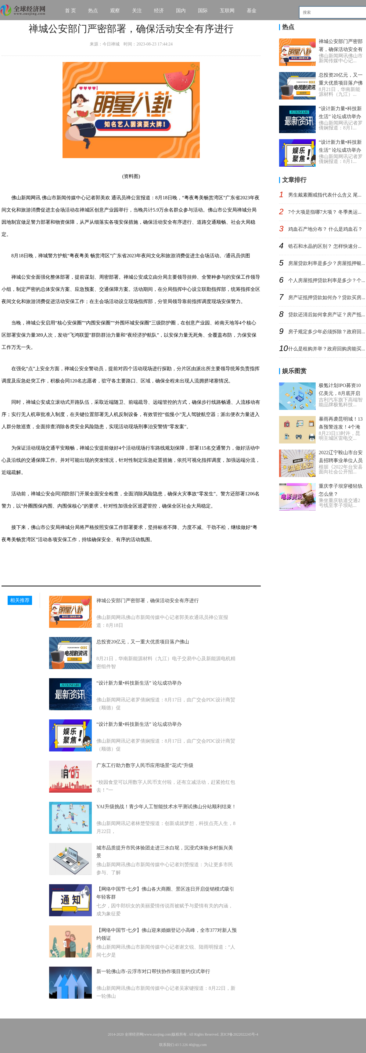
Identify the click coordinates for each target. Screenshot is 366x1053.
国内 (181, 10)
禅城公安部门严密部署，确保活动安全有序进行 (147, 600)
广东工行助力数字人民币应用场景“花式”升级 (144, 765)
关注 (137, 10)
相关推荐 (20, 600)
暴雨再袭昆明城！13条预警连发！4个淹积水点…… (341, 426)
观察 (115, 10)
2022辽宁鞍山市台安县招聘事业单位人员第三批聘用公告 (341, 460)
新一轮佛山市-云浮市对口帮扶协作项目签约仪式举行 (153, 971)
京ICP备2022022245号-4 (239, 1034)
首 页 (70, 10)
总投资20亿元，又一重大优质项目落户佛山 (142, 641)
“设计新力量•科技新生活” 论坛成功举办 (139, 683)
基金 (252, 10)
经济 (159, 10)
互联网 (227, 10)
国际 (203, 10)
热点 (93, 10)
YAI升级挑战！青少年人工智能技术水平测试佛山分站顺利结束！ (166, 806)
